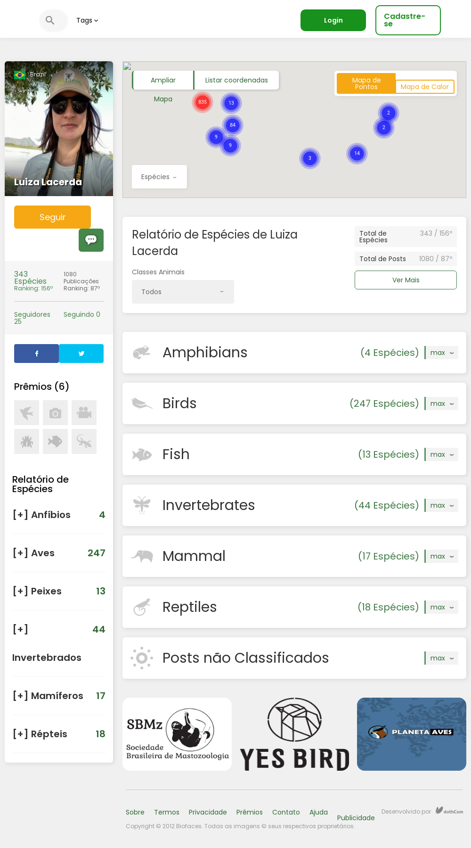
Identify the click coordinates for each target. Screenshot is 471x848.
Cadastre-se (404, 20)
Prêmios (249, 812)
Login (333, 20)
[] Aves (58, 553)
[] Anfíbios (58, 515)
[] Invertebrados (58, 639)
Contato (286, 812)
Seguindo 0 (82, 314)
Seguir (53, 217)
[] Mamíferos (58, 696)
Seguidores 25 (32, 318)
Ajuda (318, 812)
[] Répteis (58, 734)
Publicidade (356, 818)
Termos (166, 812)
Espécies (158, 180)
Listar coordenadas (236, 80)
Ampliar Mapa (163, 82)
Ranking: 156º (34, 281)
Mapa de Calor (425, 86)
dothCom (449, 810)
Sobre (135, 812)
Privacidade (208, 812)
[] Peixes (58, 591)
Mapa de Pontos (366, 83)
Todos (182, 295)
